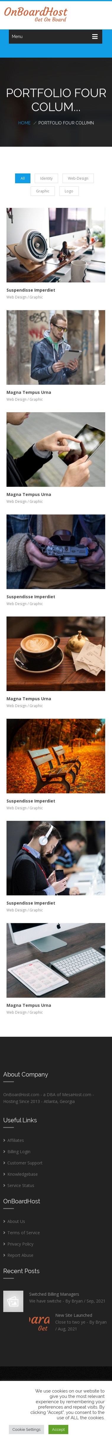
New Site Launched (73, 1315)
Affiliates (15, 1140)
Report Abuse (20, 1255)
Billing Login (18, 1151)
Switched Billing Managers (54, 1294)
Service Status (20, 1185)
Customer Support (25, 1163)
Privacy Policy (20, 1244)
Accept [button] (58, 1429)
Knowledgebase (22, 1174)
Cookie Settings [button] (26, 1429)
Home (24, 123)
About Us (16, 1221)
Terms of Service (23, 1232)
